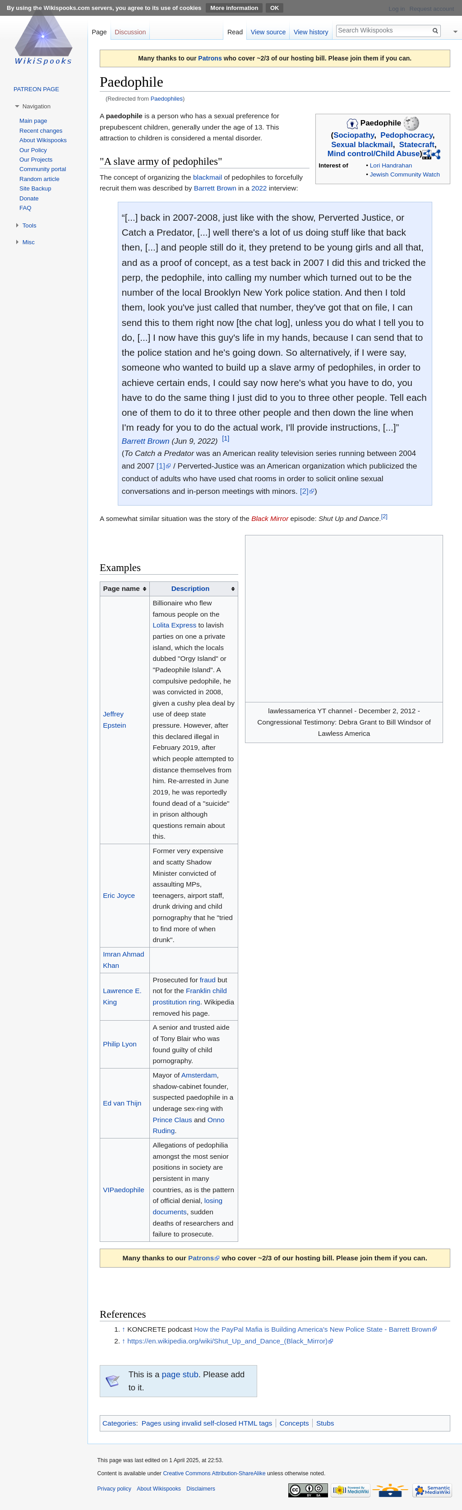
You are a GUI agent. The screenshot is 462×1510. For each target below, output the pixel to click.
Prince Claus (172, 1120)
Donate (29, 198)
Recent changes (40, 130)
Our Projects (35, 159)
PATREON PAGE (36, 89)
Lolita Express (174, 625)
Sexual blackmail (362, 144)
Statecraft (416, 144)
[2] (304, 491)
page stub (180, 1374)
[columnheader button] (194, 589)
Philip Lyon (120, 1044)
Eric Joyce (119, 895)
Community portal (42, 169)
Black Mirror (269, 518)
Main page (33, 120)
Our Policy (33, 150)
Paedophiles (167, 98)
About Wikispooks (43, 140)
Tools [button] (30, 225)
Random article (39, 179)
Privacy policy (114, 1489)
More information (234, 8)
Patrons (210, 58)
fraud (208, 980)
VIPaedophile (123, 1190)
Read (235, 32)
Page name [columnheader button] (121, 588)
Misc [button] (29, 242)
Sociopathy (353, 135)
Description (190, 588)
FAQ (25, 207)
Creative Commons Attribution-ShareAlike (214, 1473)
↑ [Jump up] (123, 1329)
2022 (259, 188)
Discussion (130, 32)
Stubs (325, 1423)
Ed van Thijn (122, 1103)
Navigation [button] (37, 106)
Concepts (294, 1423)
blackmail (207, 177)
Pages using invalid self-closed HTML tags (207, 1423)
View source (268, 32)
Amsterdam (199, 1075)
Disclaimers (200, 1489)
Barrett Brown (215, 188)
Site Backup (35, 188)
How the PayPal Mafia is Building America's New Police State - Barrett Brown (312, 1329)
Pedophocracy (406, 135)
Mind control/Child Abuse (374, 154)
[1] (225, 438)
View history (311, 32)
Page (99, 32)
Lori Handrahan (391, 165)
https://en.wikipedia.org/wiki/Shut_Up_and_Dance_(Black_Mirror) (227, 1341)
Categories (119, 1423)
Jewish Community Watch (405, 174)
